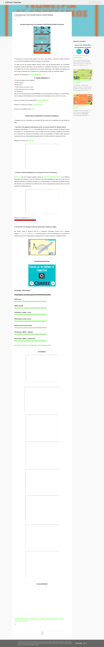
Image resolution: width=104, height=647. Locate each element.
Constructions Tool (23, 233)
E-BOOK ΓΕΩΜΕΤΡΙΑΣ (35, 74)
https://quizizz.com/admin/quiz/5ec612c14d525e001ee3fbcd (30, 340)
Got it (85, 643)
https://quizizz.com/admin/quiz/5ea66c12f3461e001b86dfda (30, 301)
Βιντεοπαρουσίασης (38, 104)
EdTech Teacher (13, 2)
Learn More (78, 643)
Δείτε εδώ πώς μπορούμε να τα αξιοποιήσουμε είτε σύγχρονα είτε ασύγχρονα (32, 345)
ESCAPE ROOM (18, 620)
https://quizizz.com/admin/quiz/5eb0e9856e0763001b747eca (30, 321)
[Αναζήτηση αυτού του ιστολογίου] (94, 2)
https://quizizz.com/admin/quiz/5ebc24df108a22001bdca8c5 (30, 334)
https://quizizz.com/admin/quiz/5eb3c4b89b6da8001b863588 (30, 327)
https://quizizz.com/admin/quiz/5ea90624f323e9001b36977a (30, 308)
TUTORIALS (24, 620)
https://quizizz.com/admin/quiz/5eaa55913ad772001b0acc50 (30, 314)
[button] (15, 20)
